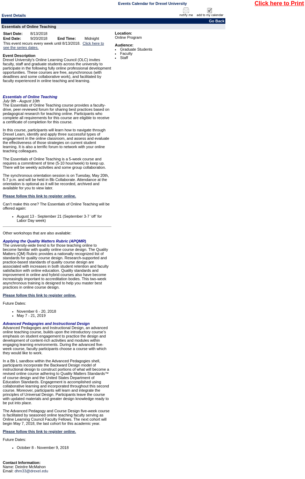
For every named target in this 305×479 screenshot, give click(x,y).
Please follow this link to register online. (39, 196)
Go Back (217, 21)
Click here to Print (279, 3)
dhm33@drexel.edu (31, 471)
